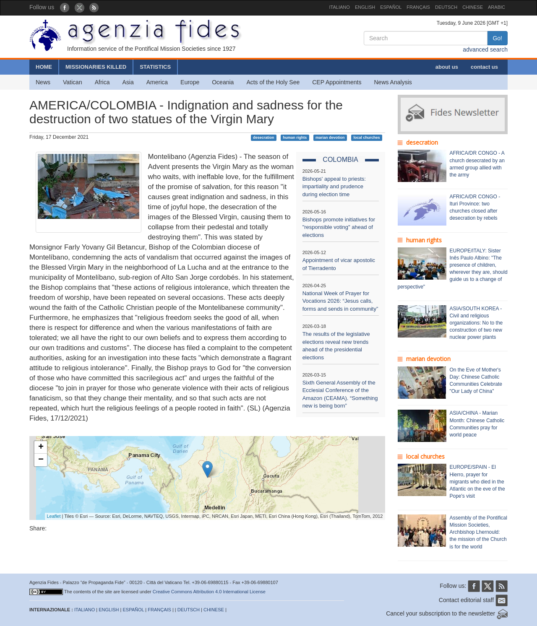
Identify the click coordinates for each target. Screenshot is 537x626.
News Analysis (393, 82)
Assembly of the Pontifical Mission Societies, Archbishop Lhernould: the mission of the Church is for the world (478, 532)
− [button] (41, 460)
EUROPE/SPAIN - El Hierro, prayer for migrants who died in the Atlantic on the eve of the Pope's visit (477, 481)
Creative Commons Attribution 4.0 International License (209, 591)
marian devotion (330, 137)
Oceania (223, 82)
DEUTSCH (446, 7)
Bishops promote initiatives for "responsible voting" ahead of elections (338, 227)
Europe (189, 82)
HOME (44, 67)
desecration (263, 137)
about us (446, 67)
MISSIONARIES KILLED (95, 67)
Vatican (72, 82)
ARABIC (496, 7)
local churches (366, 137)
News (43, 82)
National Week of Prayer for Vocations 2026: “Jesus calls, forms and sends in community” (340, 301)
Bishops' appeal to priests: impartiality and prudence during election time (334, 186)
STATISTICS (155, 67)
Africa (102, 82)
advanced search (485, 49)
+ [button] (41, 447)
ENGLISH (365, 7)
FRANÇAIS (418, 7)
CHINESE (472, 7)
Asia (127, 82)
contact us (484, 67)
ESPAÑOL (390, 7)
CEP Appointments (336, 82)
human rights (295, 137)
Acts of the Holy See (273, 82)
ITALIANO (339, 7)
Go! (497, 38)
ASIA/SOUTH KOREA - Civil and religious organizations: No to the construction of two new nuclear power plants (476, 323)
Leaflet (54, 516)
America (157, 82)
